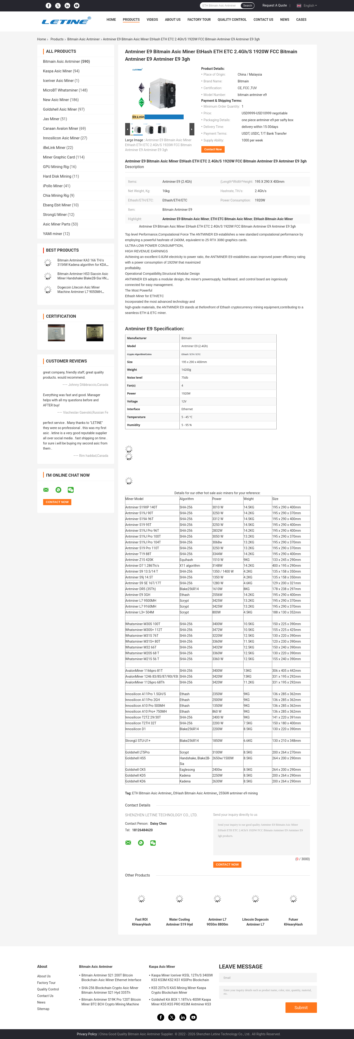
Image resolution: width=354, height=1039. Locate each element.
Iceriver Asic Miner (58, 80)
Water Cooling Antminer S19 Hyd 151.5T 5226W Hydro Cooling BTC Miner (179, 922)
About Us (173, 19)
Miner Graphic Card (59, 157)
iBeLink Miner (54, 147)
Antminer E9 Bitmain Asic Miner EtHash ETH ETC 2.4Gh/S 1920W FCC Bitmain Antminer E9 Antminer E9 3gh (158, 145)
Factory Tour (199, 19)
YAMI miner (52, 234)
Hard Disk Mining (57, 176)
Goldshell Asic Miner (60, 109)
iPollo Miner (53, 186)
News (284, 19)
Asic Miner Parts (57, 224)
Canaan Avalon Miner (60, 128)
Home (111, 19)
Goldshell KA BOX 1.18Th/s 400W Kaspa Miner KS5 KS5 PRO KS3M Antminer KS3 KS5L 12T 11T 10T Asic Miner (181, 1002)
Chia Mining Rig (56, 195)
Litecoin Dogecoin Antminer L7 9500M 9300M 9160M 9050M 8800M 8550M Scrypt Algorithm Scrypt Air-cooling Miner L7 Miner (255, 922)
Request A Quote (274, 5)
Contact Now (213, 149)
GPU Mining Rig (56, 167)
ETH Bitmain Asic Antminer (152, 793)
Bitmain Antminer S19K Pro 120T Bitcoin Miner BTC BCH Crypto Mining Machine (111, 1002)
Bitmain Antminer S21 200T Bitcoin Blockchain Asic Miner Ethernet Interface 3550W (111, 978)
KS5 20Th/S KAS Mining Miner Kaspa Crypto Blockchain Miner (178, 990)
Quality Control (232, 19)
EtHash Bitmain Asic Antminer (195, 793)
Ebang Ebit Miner (57, 205)
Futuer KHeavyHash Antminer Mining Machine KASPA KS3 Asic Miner (293, 922)
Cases (301, 19)
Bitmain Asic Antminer (83, 39)
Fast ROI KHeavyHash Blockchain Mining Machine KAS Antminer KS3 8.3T (141, 922)
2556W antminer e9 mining (238, 793)
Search (247, 5)
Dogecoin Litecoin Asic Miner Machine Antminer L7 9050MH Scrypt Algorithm (80, 291)
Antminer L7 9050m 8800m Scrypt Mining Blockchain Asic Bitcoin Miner (217, 922)
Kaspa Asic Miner (57, 71)
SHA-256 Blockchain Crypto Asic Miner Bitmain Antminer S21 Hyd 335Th (110, 990)
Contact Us (263, 19)
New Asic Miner (56, 100)
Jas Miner (51, 119)
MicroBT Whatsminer (60, 90)
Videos (152, 19)
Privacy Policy (87, 1034)
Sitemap (43, 1009)
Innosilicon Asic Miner (61, 138)
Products (131, 19)
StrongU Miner (55, 214)
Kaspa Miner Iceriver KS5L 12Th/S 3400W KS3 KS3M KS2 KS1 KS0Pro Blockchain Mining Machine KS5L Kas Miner (182, 978)
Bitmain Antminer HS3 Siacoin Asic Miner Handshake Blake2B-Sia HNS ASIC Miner (83, 278)
